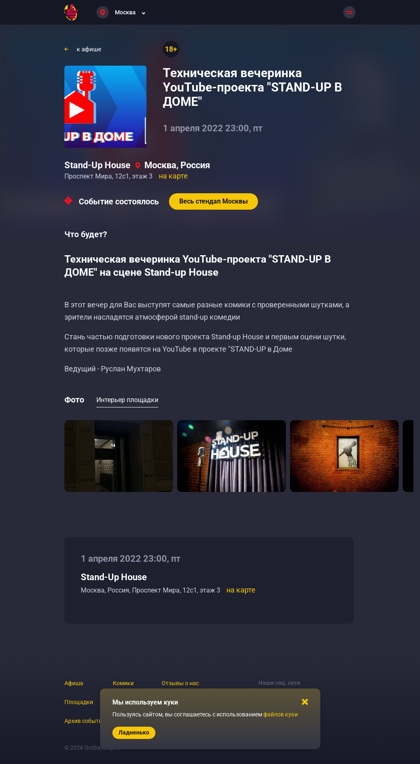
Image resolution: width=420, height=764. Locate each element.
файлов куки (280, 714)
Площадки (78, 702)
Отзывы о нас (180, 683)
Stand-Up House (97, 165)
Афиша (73, 683)
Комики (123, 683)
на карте (173, 176)
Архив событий (84, 721)
